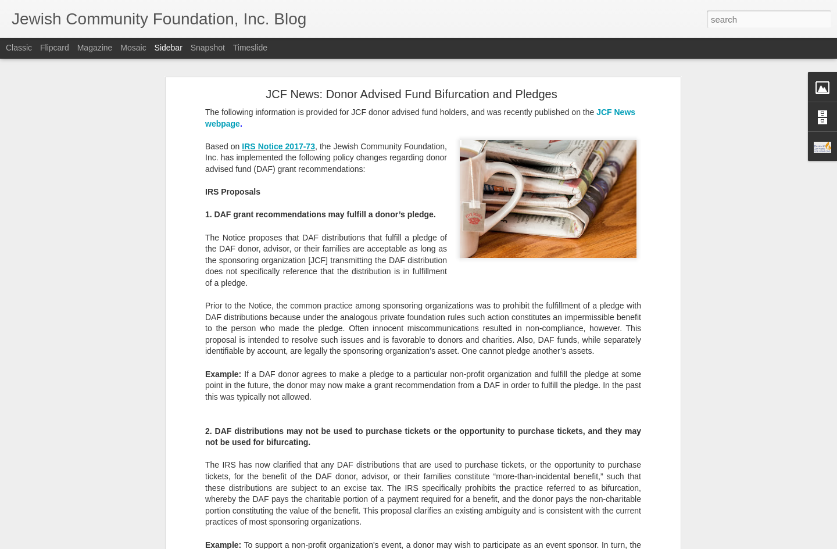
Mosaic (133, 47)
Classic (19, 47)
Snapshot (208, 47)
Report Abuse (489, 542)
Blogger (455, 542)
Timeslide (250, 47)
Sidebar (169, 47)
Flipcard (54, 47)
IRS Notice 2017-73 (278, 108)
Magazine (95, 47)
